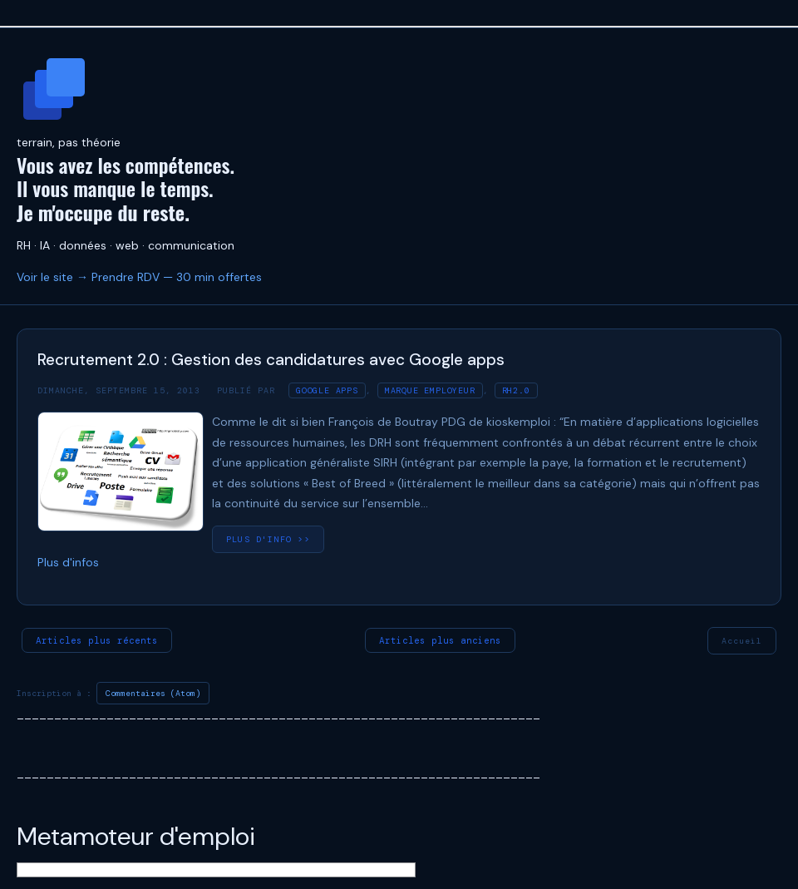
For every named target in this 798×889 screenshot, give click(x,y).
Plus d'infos (68, 562)
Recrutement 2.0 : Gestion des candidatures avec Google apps (271, 359)
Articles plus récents (97, 640)
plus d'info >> (268, 539)
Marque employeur (430, 390)
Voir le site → (52, 276)
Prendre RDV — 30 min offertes (176, 276)
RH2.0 (516, 390)
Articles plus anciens (440, 640)
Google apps (327, 390)
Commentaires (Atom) (153, 693)
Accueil (742, 640)
